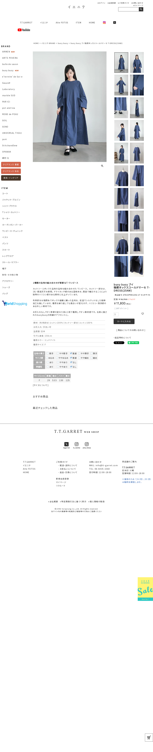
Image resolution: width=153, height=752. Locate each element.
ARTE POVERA (10, 57)
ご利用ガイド (124, 3)
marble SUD (8, 95)
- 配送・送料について (67, 465)
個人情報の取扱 (97, 501)
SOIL (4, 120)
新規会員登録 (62, 478)
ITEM (78, 22)
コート (5, 193)
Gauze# (6, 82)
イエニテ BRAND (48, 43)
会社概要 (54, 501)
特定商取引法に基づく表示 (73, 501)
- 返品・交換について (67, 472)
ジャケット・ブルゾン (11, 199)
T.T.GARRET (25, 22)
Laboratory (8, 89)
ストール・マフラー (10, 262)
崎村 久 (5, 158)
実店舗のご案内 (129, 461)
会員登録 (112, 3)
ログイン (102, 3)
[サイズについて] (41, 385)
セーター (6, 218)
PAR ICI (6, 101)
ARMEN (6, 51)
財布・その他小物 (10, 274)
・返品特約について (122, 337)
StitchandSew (9, 145)
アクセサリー (8, 281)
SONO (5, 126)
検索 (141, 9)
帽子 (4, 268)
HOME (92, 22)
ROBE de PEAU (10, 114)
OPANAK (6, 151)
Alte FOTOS (62, 22)
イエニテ (44, 22)
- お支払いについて (66, 468)
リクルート (61, 485)
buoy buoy (8, 70)
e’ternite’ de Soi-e (12, 76)
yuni (4, 139)
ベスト (5, 237)
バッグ (5, 293)
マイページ (138, 5)
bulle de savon (10, 64)
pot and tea (8, 107)
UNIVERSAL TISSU (12, 133)
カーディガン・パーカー (12, 224)
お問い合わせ (137, 3)
